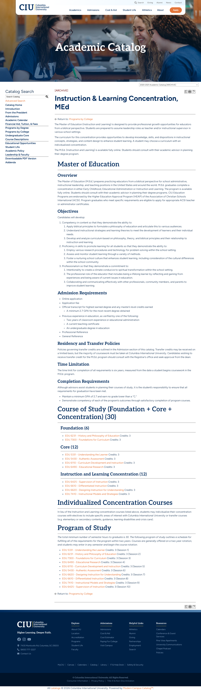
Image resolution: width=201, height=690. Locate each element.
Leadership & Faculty (17, 154)
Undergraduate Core (17, 135)
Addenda (10, 162)
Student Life (12, 147)
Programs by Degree (17, 127)
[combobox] (169, 85)
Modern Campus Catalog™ (138, 688)
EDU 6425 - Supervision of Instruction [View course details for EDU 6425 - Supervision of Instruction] (86, 481)
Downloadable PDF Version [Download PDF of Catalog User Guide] (20, 158)
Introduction (12, 108)
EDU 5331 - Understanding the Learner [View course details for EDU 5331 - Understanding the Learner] (86, 454)
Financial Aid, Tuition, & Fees (21, 123)
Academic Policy (14, 150)
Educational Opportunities (20, 143)
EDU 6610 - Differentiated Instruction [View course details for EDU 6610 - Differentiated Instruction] (86, 485)
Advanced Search (15, 100)
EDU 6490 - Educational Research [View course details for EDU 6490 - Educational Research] (84, 466)
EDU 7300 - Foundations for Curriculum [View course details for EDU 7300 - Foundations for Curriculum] (87, 439)
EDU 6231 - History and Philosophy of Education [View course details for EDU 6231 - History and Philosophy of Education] (92, 435)
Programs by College (17, 131)
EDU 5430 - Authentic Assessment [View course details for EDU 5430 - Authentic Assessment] (84, 458)
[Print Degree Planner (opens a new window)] (186, 91)
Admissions (12, 116)
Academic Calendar (16, 120)
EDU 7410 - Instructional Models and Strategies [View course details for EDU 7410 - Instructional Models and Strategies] (91, 493)
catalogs (56, 688)
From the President (16, 112)
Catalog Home (13, 104)
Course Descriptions (17, 139)
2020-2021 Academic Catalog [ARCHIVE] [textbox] (158, 85)
